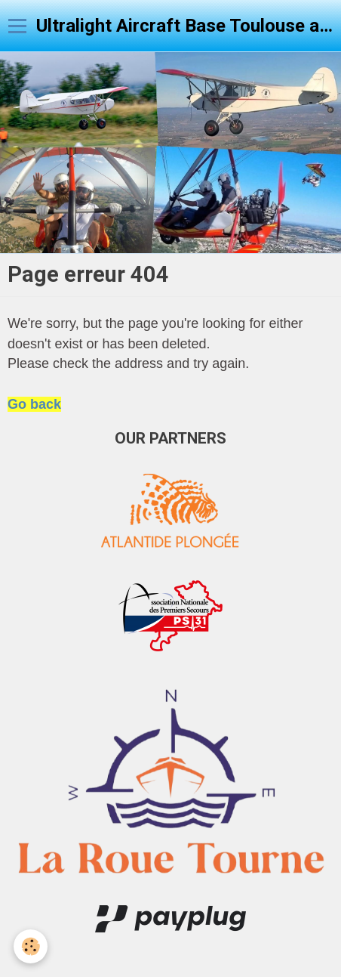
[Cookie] (31, 946)
